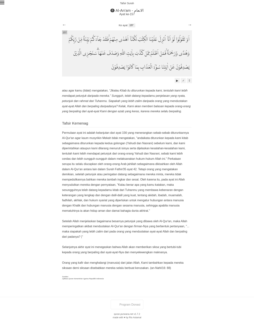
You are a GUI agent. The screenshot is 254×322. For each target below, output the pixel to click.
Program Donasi (127, 304)
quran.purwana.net (123, 314)
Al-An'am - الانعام (130, 10)
